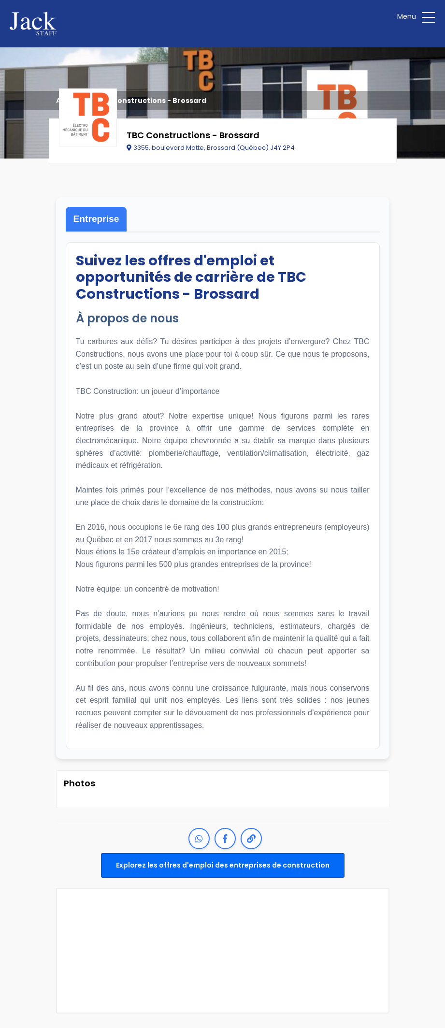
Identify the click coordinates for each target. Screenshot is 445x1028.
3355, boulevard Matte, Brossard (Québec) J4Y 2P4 (211, 147)
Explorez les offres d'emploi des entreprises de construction (223, 865)
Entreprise (96, 219)
